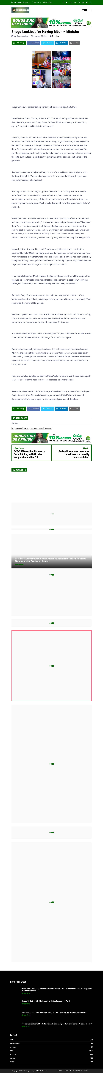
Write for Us (47, 2)
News (41, 428)
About (36, 2)
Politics (13, 1054)
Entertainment (15, 1043)
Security (13, 1058)
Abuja (12, 1039)
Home (60, 1070)
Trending (55, 36)
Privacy (77, 1070)
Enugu (26, 428)
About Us (69, 1070)
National (34, 428)
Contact (85, 1070)
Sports (12, 1061)
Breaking (19, 428)
